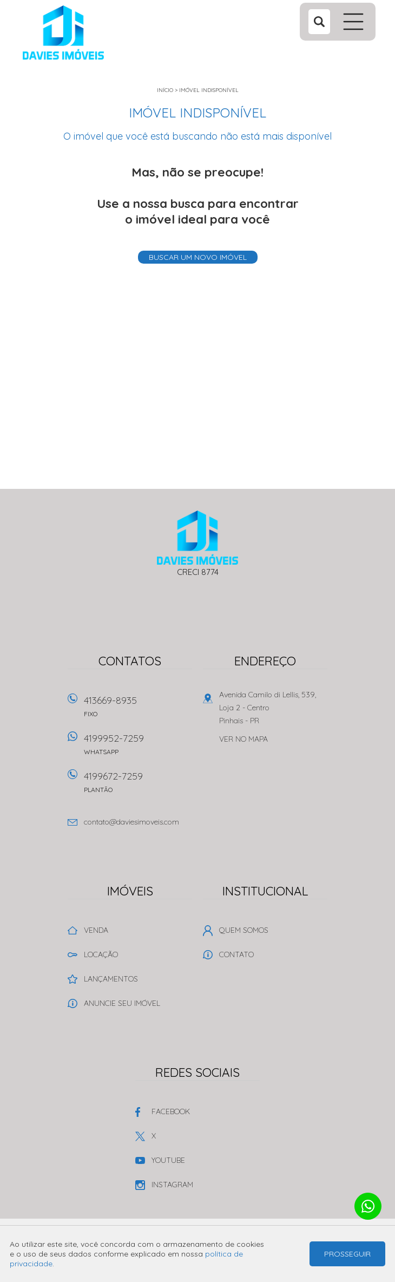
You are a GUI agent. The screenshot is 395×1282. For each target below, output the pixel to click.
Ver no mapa (243, 739)
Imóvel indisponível (209, 90)
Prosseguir (347, 1254)
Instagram (172, 1184)
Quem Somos (243, 930)
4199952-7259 (138, 748)
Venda (96, 930)
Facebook (171, 1111)
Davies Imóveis (197, 538)
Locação (101, 954)
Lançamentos (111, 979)
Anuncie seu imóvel (122, 1003)
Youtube (168, 1160)
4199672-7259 (138, 786)
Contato (236, 954)
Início (165, 90)
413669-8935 (138, 710)
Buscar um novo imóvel (198, 257)
